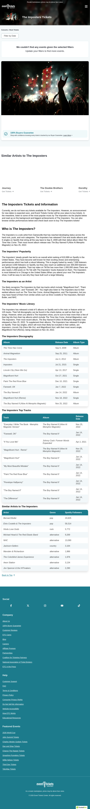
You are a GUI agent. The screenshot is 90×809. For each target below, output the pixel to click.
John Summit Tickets (11, 737)
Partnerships (8, 653)
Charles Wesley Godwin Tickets (15, 742)
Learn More (67, 135)
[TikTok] (79, 606)
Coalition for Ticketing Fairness (15, 658)
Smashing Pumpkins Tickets (14, 755)
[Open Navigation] (86, 6)
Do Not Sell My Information (13, 704)
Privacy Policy (8, 695)
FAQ (4, 686)
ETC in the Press (9, 667)
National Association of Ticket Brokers (17, 662)
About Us (6, 621)
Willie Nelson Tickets (11, 760)
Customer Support (10, 681)
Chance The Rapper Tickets (13, 751)
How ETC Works (9, 713)
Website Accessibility (11, 709)
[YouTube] (62, 606)
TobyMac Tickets (9, 769)
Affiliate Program (9, 648)
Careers (6, 644)
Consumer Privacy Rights (13, 700)
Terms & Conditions (10, 691)
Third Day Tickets (9, 764)
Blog (4, 639)
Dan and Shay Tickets (11, 746)
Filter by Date (10, 36)
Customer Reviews (10, 630)
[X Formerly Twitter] (27, 606)
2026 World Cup (9, 733)
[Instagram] (44, 606)
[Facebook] (11, 606)
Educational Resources (12, 718)
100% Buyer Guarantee (12, 626)
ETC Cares (7, 635)
